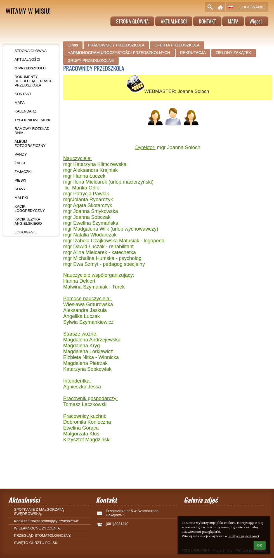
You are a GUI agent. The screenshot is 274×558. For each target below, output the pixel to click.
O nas (72, 45)
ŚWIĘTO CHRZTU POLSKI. (36, 543)
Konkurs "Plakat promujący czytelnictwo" (46, 521)
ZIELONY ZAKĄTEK (233, 52)
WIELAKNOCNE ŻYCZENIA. (37, 528)
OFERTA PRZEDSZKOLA (176, 45)
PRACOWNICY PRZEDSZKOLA (116, 45)
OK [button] (259, 545)
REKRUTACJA (193, 52)
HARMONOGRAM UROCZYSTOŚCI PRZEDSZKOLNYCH (118, 52)
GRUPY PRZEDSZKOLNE (90, 60)
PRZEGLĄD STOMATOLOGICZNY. (42, 535)
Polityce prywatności (243, 536)
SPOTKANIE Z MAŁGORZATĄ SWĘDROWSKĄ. (39, 511)
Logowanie (252, 6)
